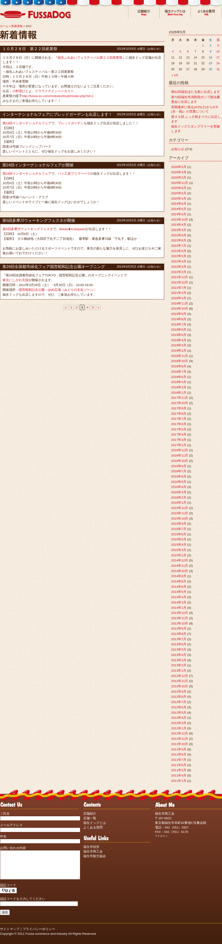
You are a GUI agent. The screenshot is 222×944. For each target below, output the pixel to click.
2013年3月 (178, 660)
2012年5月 (178, 712)
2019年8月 (178, 319)
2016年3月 (178, 492)
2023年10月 (179, 219)
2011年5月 (178, 770)
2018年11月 (179, 356)
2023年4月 (178, 224)
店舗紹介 (89, 813)
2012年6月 (178, 707)
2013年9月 (178, 628)
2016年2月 (178, 497)
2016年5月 (178, 482)
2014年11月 (179, 565)
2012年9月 (178, 691)
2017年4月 (178, 434)
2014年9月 (178, 576)
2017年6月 (178, 424)
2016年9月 (178, 466)
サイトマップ (9, 934)
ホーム (4, 26)
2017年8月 (178, 413)
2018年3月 (178, 387)
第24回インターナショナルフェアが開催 (38, 165)
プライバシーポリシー (39, 934)
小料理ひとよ (22, 91)
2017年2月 (178, 445)
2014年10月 (179, 571)
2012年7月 (178, 702)
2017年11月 (179, 397)
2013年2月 (178, 665)
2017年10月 (179, 403)
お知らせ (153, 48)
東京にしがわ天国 (15, 280)
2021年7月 (178, 287)
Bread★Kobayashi (72, 229)
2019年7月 (178, 324)
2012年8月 (178, 696)
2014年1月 (178, 607)
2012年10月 (179, 686)
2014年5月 (178, 592)
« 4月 (175, 75)
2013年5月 (178, 649)
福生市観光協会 (94, 856)
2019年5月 (178, 335)
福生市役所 (91, 847)
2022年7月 (178, 245)
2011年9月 (178, 749)
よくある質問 (93, 827)
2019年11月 (179, 303)
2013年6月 (178, 644)
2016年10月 (179, 461)
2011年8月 (178, 754)
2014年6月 (178, 586)
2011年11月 (179, 738)
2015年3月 (178, 550)
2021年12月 (179, 277)
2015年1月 (178, 555)
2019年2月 (178, 350)
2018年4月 (178, 382)
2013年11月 (179, 618)
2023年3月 (178, 230)
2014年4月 (178, 597)
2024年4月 (178, 214)
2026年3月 (178, 177)
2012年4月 (178, 717)
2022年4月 (178, 261)
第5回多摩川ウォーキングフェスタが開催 (38, 220)
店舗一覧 (89, 818)
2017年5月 (178, 429)
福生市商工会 (93, 851)
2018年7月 (178, 371)
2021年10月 (179, 282)
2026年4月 (178, 172)
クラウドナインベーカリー (54, 91)
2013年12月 (179, 613)
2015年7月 (178, 529)
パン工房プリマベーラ (74, 173)
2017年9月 (178, 408)
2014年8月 (178, 581)
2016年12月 (179, 450)
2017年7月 (178, 418)
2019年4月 (178, 340)
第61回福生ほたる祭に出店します (195, 92)
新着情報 (16, 26)
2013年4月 (178, 655)
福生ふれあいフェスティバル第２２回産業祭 (90, 57)
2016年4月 (178, 487)
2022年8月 (178, 240)
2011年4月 (178, 775)
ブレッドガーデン (71, 123)
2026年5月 (178, 167)
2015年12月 (179, 508)
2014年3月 (178, 602)
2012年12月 (179, 676)
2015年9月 (178, 523)
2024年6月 (178, 203)
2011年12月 (179, 733)
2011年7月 (178, 759)
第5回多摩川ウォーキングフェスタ (28, 229)
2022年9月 (178, 235)
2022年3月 (178, 266)
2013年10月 (179, 623)
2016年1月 (178, 502)
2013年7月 (178, 639)
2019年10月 (179, 308)
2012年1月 (178, 728)
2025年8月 (178, 188)
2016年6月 (178, 476)
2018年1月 (178, 392)
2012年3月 (178, 723)
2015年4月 (178, 544)
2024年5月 (178, 209)
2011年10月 (179, 744)
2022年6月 (178, 251)
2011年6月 (178, 765)
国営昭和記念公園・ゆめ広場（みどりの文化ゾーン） (57, 290)
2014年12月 (179, 560)
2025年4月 (178, 198)
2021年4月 (178, 293)
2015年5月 (178, 539)
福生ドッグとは (94, 823)
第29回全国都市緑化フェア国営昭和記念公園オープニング (53, 267)
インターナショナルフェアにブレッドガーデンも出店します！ (57, 114)
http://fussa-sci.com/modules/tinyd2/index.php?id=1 (57, 96)
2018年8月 (178, 366)
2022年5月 (178, 256)
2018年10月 (179, 361)
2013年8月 (178, 634)
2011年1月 (178, 781)
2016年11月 (179, 455)
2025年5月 (178, 193)
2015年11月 (179, 513)
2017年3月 (178, 440)
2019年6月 (178, 329)
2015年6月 (178, 534)
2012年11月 (179, 681)
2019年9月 (178, 314)
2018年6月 (178, 377)
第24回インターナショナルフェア (27, 123)
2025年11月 (179, 183)
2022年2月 (178, 272)
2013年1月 (178, 670)
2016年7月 (178, 471)
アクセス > (161, 835)
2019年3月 (178, 345)
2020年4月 (178, 298)
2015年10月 (179, 518)
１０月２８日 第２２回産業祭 (29, 49)
